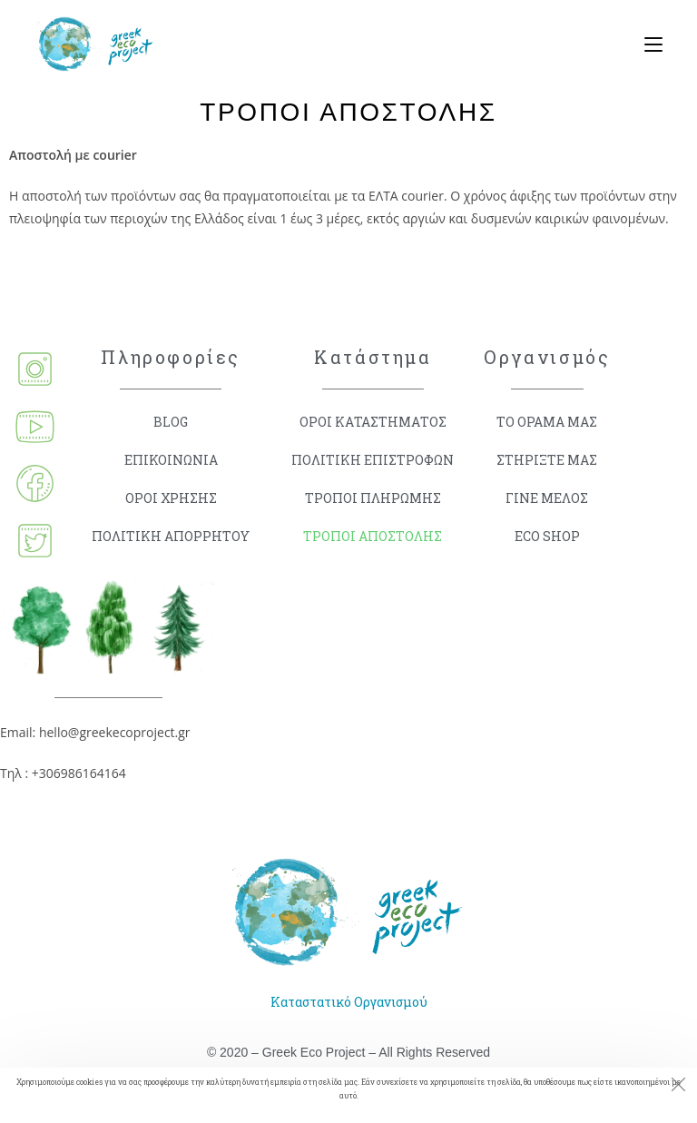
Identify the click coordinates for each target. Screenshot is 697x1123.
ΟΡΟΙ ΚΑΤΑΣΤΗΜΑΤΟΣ (373, 421)
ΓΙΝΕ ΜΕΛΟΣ (547, 498)
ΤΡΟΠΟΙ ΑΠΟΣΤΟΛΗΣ (372, 536)
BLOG (170, 421)
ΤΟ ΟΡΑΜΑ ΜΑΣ (546, 421)
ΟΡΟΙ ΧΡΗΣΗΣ (171, 498)
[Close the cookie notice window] (678, 1086)
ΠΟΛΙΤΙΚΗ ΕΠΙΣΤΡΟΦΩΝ (372, 459)
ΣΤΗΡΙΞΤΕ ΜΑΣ (546, 459)
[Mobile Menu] (647, 45)
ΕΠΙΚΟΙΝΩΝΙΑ (171, 459)
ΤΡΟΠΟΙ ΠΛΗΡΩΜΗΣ (373, 498)
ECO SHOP (547, 536)
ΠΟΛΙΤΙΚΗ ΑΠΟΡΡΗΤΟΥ (171, 536)
